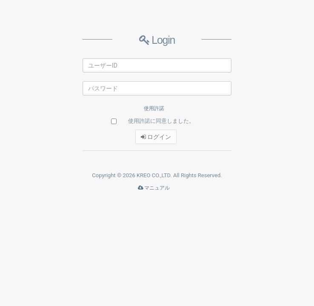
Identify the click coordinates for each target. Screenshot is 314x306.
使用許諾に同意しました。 (161, 121)
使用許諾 (154, 108)
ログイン (156, 136)
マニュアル (154, 188)
